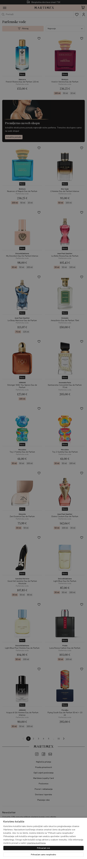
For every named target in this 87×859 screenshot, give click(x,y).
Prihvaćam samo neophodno (43, 854)
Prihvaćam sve (43, 848)
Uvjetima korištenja (36, 843)
